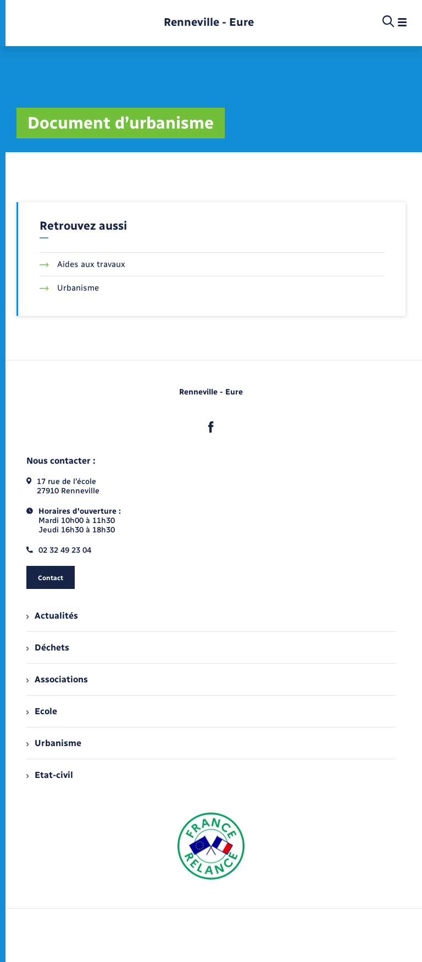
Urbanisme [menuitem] (53, 743)
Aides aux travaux (82, 264)
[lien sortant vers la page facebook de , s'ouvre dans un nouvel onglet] (211, 427)
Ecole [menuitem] (41, 711)
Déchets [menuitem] (47, 647)
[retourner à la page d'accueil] (209, 22)
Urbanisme (69, 288)
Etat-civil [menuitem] (49, 775)
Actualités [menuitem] (52, 615)
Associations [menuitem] (57, 679)
